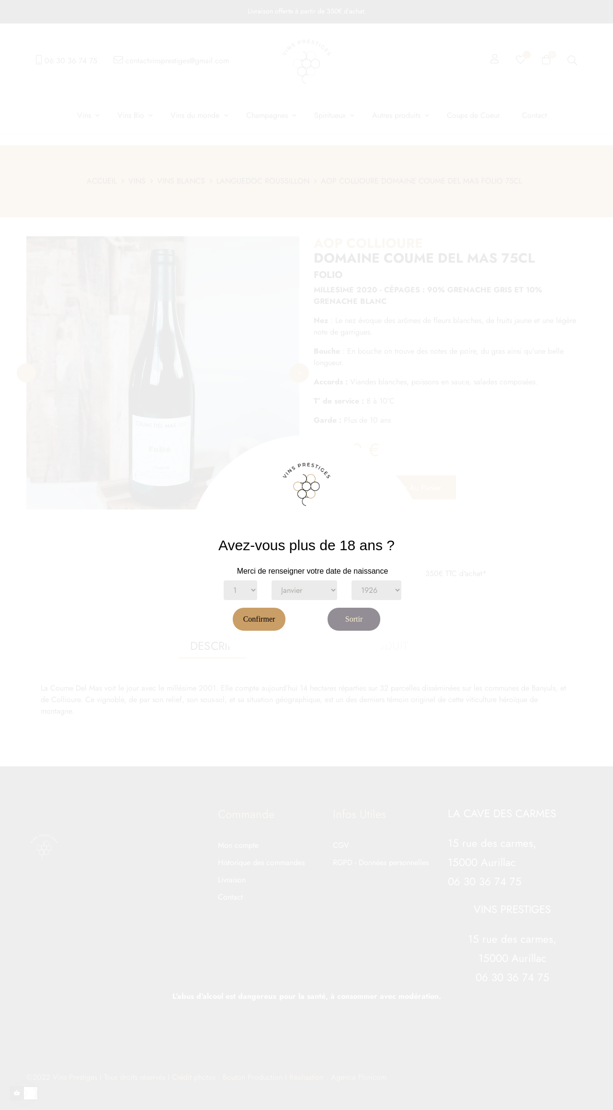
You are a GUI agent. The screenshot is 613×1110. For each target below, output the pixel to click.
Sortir (354, 619)
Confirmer (259, 619)
